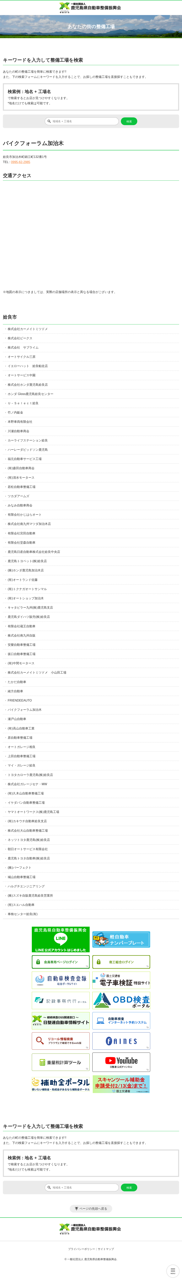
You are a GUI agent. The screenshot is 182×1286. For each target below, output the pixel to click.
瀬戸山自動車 (17, 719)
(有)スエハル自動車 (21, 904)
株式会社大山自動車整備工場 (28, 830)
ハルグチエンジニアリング (26, 886)
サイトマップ (106, 1249)
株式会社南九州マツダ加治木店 (29, 524)
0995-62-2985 (20, 162)
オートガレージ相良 (21, 747)
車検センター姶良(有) (23, 914)
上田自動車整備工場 (21, 756)
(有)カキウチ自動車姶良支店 (27, 821)
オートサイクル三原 (21, 356)
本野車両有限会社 (20, 421)
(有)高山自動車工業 (21, 728)
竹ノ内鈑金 (15, 412)
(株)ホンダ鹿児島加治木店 (26, 570)
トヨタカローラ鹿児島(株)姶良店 (30, 774)
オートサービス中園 (21, 375)
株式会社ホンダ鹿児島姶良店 (28, 384)
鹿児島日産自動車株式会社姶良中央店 (34, 551)
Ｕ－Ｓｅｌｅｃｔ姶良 (23, 403)
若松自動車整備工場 (21, 486)
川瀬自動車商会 (18, 431)
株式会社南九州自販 (21, 635)
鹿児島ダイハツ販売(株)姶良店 (29, 616)
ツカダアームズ (18, 496)
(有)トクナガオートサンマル (27, 589)
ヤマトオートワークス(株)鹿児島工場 (33, 812)
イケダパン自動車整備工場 (26, 802)
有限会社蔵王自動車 (21, 626)
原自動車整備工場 (20, 737)
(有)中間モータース (21, 663)
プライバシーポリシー (81, 1249)
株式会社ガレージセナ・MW (27, 784)
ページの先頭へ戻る (93, 1208)
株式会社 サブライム (23, 347)
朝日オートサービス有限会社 (28, 849)
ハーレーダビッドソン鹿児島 (28, 449)
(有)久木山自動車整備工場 (26, 793)
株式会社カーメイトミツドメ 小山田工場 (37, 672)
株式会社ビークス (20, 338)
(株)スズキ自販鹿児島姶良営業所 (30, 895)
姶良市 (10, 317)
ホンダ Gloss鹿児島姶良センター (30, 394)
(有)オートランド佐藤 (23, 579)
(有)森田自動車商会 (21, 468)
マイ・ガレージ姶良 (21, 765)
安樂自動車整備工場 (21, 644)
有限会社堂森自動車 (21, 542)
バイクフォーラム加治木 (25, 709)
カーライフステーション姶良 (28, 440)
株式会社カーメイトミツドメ (28, 329)
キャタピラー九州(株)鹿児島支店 (30, 607)
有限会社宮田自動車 (21, 533)
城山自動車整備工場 (21, 877)
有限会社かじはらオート (25, 514)
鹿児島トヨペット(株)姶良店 (27, 561)
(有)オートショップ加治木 (26, 598)
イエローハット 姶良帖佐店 (28, 366)
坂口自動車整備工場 (21, 654)
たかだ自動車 (17, 682)
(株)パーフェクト (19, 867)
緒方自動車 (15, 691)
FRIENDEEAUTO (20, 700)
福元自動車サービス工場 (25, 459)
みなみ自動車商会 (20, 505)
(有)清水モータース (21, 477)
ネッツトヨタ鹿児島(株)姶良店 (29, 839)
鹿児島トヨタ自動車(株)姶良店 (29, 858)
